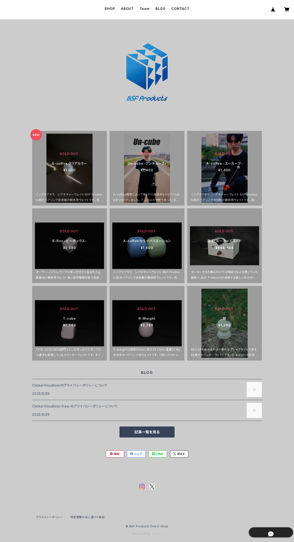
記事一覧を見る (147, 432)
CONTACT (180, 9)
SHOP (110, 9)
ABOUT (127, 9)
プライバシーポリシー (49, 517)
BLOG (160, 9)
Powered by (147, 533)
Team (145, 9)
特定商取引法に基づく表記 (87, 517)
